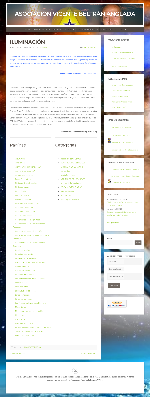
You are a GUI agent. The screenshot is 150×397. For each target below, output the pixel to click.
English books (117, 47)
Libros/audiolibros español (26, 291)
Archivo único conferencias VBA (28, 167)
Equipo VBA (43, 47)
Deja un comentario (89, 47)
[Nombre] (116, 278)
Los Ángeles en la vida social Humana (30, 303)
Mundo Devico (21, 315)
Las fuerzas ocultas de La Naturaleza (30, 279)
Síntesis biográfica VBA (121, 98)
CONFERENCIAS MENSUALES (73, 163)
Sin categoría (66, 195)
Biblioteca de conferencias (26, 183)
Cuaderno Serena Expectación (124, 53)
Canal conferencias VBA (25, 212)
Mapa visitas (20, 307)
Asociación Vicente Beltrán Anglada (75, 13)
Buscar (109, 255)
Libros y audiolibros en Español (124, 86)
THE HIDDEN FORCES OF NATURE (29, 331)
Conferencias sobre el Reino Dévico (29, 231)
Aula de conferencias (87, 29)
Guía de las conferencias (25, 270)
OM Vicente (20, 319)
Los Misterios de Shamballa (123, 130)
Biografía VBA (20, 191)
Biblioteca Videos (22, 187)
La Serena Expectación (24, 275)
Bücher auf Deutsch (23, 199)
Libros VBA (65, 171)
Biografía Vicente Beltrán (71, 159)
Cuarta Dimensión (88, 354)
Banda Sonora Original (24, 179)
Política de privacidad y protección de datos (33, 327)
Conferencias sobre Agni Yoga (27, 220)
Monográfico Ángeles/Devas (123, 104)
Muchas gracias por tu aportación (29, 311)
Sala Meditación (67, 191)
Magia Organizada (68, 175)
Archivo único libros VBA (25, 171)
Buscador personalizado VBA (27, 203)
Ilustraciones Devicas (120, 67)
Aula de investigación (24, 175)
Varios (121, 29)
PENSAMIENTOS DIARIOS (71, 187)
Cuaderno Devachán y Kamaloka (125, 59)
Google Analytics (22, 266)
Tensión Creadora (18, 354)
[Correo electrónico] (116, 285)
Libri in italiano (21, 283)
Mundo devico (107, 29)
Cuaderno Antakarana (24, 250)
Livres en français (22, 295)
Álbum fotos (20, 159)
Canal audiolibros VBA (24, 207)
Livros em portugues (23, 299)
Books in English (22, 195)
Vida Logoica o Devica (70, 199)
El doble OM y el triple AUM (26, 258)
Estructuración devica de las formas (30, 262)
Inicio (27, 29)
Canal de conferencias (24, 216)
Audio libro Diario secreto (122, 196)
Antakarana (20, 163)
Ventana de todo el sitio (24, 335)
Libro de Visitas (21, 287)
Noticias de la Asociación (71, 183)
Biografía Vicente (41, 29)
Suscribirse (114, 302)
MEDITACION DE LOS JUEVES (73, 179)
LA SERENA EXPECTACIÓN (72, 167)
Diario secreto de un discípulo (124, 145)
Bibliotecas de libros (62, 29)
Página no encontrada (24, 323)
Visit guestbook (113, 239)
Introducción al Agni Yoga (122, 138)
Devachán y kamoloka (24, 254)
